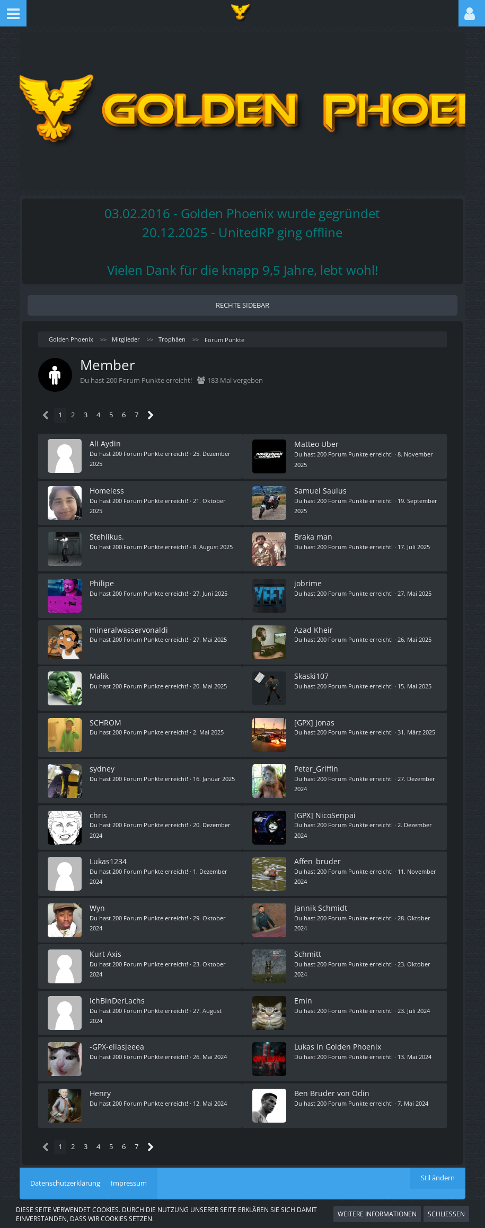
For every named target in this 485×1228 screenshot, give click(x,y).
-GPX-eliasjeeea (118, 1035)
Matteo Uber (317, 443)
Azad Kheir (314, 626)
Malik (100, 671)
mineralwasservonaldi (130, 626)
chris (99, 808)
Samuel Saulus (321, 489)
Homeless (108, 489)
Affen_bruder (318, 853)
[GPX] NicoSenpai (325, 808)
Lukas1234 (109, 853)
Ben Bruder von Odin (332, 1081)
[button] (13, 13)
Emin (304, 990)
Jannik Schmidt (321, 899)
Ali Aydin (106, 443)
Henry (101, 1081)
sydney (103, 762)
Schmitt (308, 944)
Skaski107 (312, 671)
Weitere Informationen (377, 1213)
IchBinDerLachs (118, 990)
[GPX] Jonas (315, 717)
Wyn (98, 899)
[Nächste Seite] (150, 415)
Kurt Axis (106, 944)
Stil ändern (438, 1166)
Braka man (314, 535)
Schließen (446, 1213)
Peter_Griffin (317, 762)
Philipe (103, 580)
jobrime (308, 580)
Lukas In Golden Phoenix (338, 1035)
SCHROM (106, 717)
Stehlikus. (108, 535)
